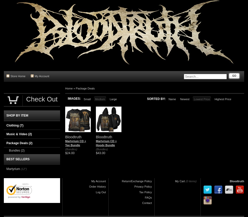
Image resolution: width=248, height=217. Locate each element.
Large (113, 99)
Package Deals (85, 88)
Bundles (17, 150)
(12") (24, 168)
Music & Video (19, 134)
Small (87, 99)
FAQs (148, 197)
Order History (97, 186)
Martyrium (13, 169)
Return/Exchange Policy (137, 181)
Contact (147, 202)
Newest (184, 99)
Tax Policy (145, 192)
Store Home (16, 76)
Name (172, 99)
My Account (40, 76)
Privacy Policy (143, 186)
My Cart (180, 181)
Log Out (101, 192)
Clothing (15, 125)
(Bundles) (71, 149)
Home (69, 88)
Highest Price (223, 99)
